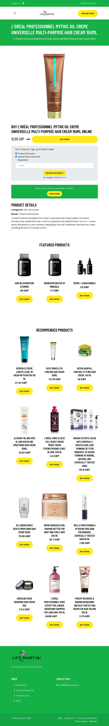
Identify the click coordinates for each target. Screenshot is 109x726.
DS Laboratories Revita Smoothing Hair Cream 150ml (24, 529)
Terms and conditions (86, 718)
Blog (18, 700)
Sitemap (93, 721)
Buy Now (64, 139)
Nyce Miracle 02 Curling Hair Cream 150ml (54, 372)
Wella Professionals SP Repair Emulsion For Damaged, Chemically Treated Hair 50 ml (85, 532)
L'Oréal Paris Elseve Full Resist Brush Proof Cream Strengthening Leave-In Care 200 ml (54, 445)
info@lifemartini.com (88, 3)
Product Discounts (26, 153)
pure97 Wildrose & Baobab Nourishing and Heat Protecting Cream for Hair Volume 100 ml (84, 605)
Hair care (28, 209)
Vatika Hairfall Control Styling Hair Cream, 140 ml (85, 372)
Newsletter (23, 160)
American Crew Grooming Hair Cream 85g (24, 602)
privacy (49, 177)
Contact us (69, 718)
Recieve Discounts (54, 173)
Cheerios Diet (22, 695)
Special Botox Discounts (29, 156)
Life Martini (21, 685)
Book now (55, 194)
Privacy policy (81, 721)
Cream (36, 209)
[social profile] (23, 3)
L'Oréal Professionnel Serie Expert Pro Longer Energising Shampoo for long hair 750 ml (54, 605)
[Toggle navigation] (14, 13)
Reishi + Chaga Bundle (85, 283)
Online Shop (87, 13)
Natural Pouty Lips (25, 690)
